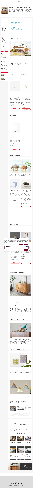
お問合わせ (17, 479)
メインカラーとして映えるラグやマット (16, 26)
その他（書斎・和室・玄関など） (4, 43)
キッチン (2, 41)
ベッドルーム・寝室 (3, 40)
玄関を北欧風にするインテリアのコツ (15, 28)
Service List (12, 246)
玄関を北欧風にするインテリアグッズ (15, 22)
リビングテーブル (3, 30)
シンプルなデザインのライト (15, 27)
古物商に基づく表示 (18, 485)
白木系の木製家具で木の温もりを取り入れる (16, 29)
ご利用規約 (22, 485)
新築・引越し (3, 46)
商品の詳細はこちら (15, 108)
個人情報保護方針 (10, 485)
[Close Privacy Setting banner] (28, 239)
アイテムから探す (3, 19)
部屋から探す (2, 37)
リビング (2, 38)
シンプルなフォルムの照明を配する (15, 32)
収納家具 (2, 29)
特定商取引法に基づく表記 (15, 485)
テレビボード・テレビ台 (4, 27)
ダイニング (3, 39)
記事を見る (20, 409)
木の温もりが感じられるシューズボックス (16, 23)
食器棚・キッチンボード (4, 28)
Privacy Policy (5, 242)
